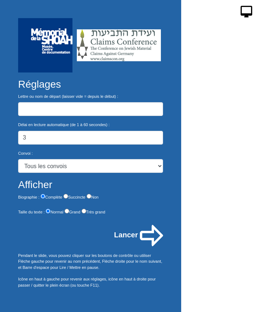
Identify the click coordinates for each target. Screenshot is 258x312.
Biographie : (28, 197)
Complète (51, 196)
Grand (72, 211)
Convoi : (25, 153)
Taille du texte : (31, 212)
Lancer (138, 235)
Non (93, 196)
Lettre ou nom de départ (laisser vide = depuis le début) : (68, 96)
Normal (54, 211)
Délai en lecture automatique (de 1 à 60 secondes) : (64, 124)
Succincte (74, 196)
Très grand (93, 211)
